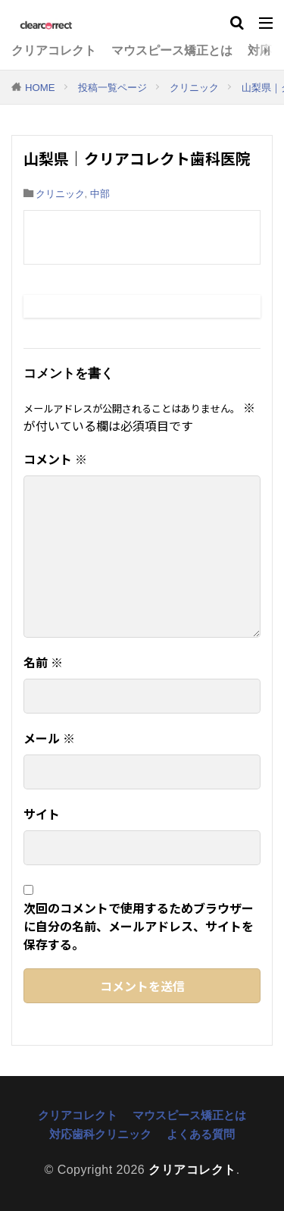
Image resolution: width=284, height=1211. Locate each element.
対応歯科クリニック (100, 1134)
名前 (43, 662)
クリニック (194, 87)
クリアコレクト (53, 50)
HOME (40, 87)
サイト (41, 814)
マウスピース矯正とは (172, 50)
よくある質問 (201, 1134)
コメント (55, 459)
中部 (100, 193)
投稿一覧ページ (112, 87)
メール (49, 738)
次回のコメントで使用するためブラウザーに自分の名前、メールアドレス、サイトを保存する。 (138, 926)
